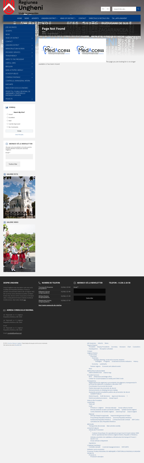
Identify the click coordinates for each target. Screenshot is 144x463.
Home (19, 18)
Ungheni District (48, 18)
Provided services (13, 52)
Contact (82, 18)
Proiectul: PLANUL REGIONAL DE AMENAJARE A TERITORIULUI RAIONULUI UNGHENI (18, 93)
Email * (8, 152)
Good (10, 114)
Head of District (67, 18)
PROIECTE (9, 99)
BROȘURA (9, 66)
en (108, 9)
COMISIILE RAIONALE (13, 77)
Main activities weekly (14, 70)
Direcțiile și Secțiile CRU (99, 18)
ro (103, 9)
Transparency (11, 56)
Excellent (12, 117)
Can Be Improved (14, 124)
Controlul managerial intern (18, 81)
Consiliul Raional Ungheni (15, 343)
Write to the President (15, 59)
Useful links (11, 63)
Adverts (35, 18)
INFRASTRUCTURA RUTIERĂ (15, 49)
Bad (10, 121)
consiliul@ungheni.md (14, 333)
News (27, 18)
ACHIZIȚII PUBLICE (12, 73)
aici (25, 300)
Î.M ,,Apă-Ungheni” (119, 18)
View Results (19, 135)
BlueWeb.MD (18, 345)
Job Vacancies (11, 27)
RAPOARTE (9, 84)
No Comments (13, 127)
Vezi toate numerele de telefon (50, 305)
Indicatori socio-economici (17, 88)
